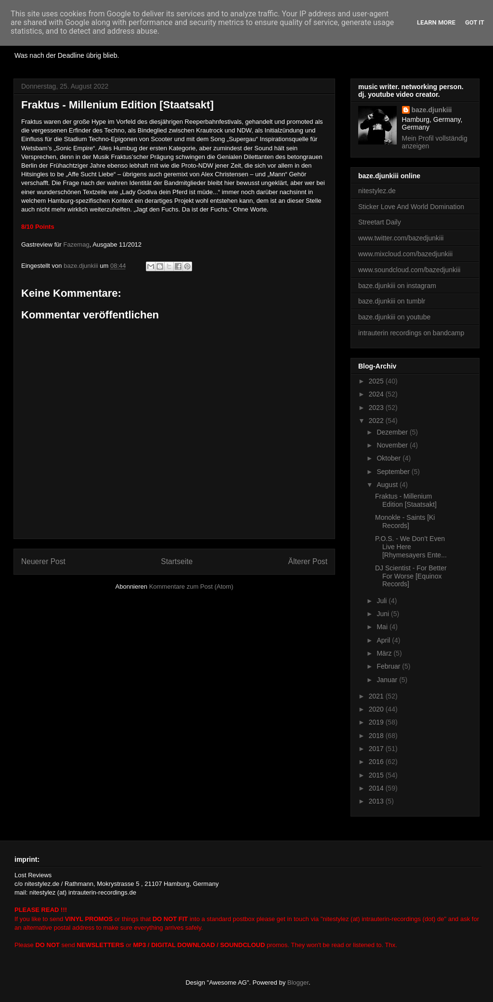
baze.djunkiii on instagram (397, 286)
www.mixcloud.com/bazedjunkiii (405, 254)
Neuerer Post (43, 561)
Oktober (389, 458)
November (392, 445)
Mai (382, 627)
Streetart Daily (379, 222)
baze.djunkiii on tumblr (391, 301)
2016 (377, 761)
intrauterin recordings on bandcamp (411, 333)
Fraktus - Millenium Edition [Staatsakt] (406, 500)
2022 (377, 420)
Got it (474, 22)
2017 (377, 748)
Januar (387, 680)
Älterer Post (307, 561)
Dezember (392, 432)
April (384, 640)
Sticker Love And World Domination (411, 207)
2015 (377, 775)
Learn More (436, 22)
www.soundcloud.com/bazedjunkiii (409, 270)
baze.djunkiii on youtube (394, 317)
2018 (377, 735)
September (393, 471)
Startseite (177, 561)
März (384, 653)
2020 (377, 709)
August (387, 484)
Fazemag (76, 244)
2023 (377, 407)
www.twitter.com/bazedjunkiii (400, 238)
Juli (382, 601)
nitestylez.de (377, 191)
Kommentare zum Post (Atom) (191, 586)
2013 (377, 801)
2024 (377, 394)
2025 (377, 381)
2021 (377, 696)
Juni (383, 614)
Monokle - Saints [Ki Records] (405, 521)
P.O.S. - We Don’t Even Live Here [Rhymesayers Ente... (411, 547)
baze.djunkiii (432, 110)
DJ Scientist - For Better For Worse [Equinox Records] (411, 576)
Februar (389, 666)
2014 (377, 788)
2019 (377, 722)
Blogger (298, 982)
